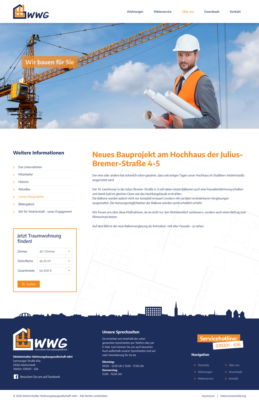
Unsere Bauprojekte (31, 196)
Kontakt (235, 11)
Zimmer (22, 251)
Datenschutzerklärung (233, 396)
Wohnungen (135, 11)
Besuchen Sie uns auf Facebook (36, 377)
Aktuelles (24, 189)
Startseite (203, 365)
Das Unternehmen (30, 167)
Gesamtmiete (26, 270)
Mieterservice (162, 11)
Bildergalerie (26, 204)
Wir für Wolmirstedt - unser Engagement (45, 211)
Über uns (188, 11)
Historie (23, 182)
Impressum (208, 396)
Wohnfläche (25, 261)
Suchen (29, 284)
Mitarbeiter (25, 174)
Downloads (211, 11)
